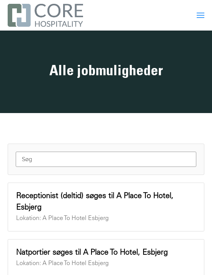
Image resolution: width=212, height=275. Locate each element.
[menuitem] (200, 15)
